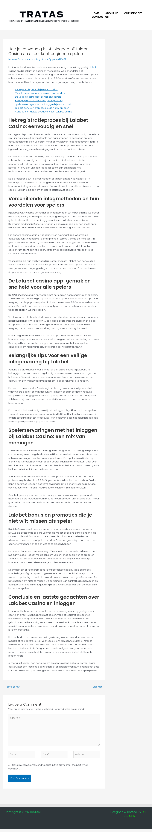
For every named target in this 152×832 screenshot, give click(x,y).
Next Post (98, 687)
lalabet (92, 67)
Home (95, 13)
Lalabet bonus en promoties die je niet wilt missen (43, 107)
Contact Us (99, 17)
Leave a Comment (18, 59)
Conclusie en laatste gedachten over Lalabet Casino (44, 111)
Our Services (131, 13)
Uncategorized (40, 59)
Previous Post (12, 687)
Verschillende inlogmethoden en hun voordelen (41, 93)
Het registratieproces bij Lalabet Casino (37, 89)
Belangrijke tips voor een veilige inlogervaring (40, 100)
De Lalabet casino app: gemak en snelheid (38, 96)
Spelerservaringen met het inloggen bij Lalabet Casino (45, 104)
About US (110, 13)
